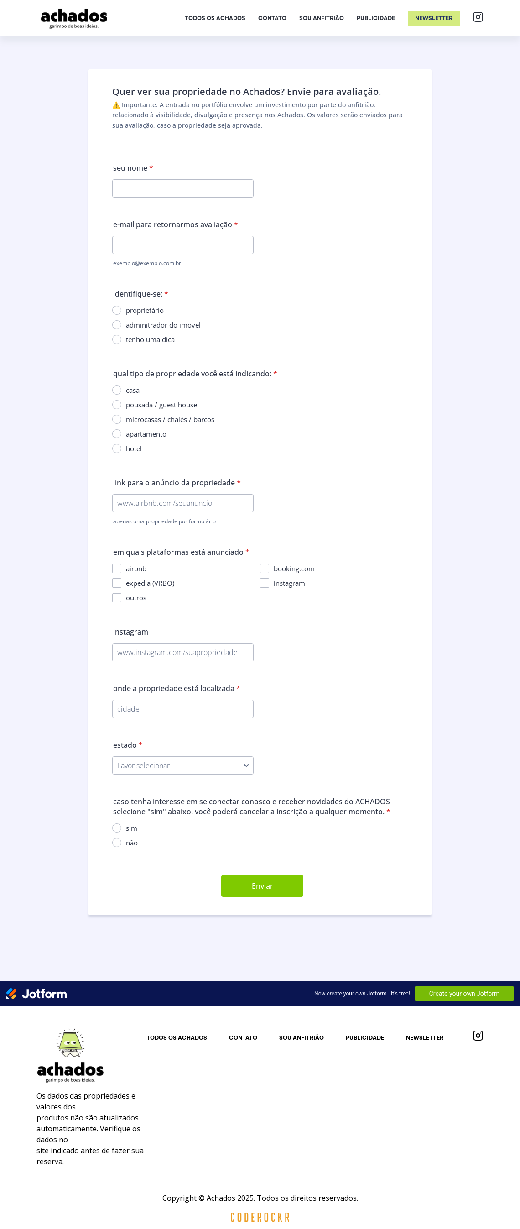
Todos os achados (215, 18)
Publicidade (376, 18)
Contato (272, 18)
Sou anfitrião (321, 18)
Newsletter (433, 18)
